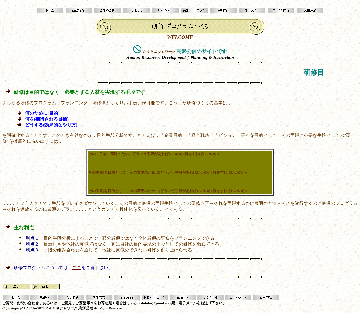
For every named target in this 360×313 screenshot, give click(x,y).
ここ (76, 267)
